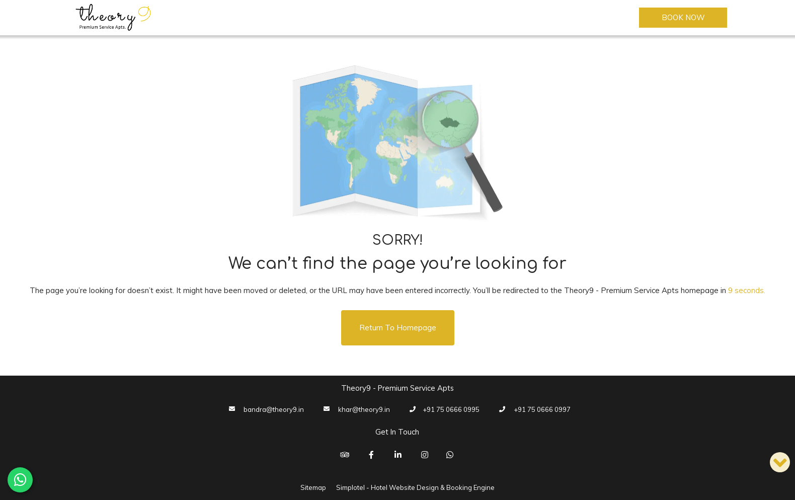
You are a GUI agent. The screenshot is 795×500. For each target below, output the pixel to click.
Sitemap (313, 487)
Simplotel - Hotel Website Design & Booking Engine (415, 487)
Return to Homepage (397, 327)
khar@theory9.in (364, 409)
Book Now (683, 17)
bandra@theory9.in (274, 409)
